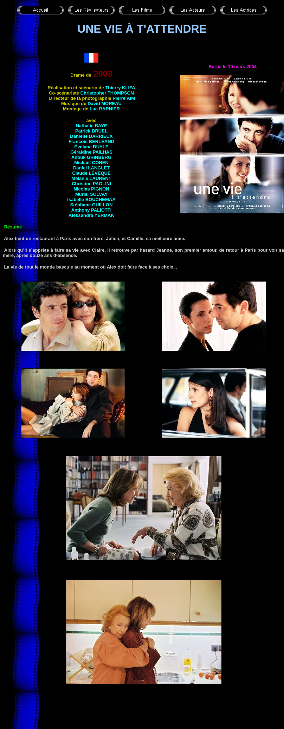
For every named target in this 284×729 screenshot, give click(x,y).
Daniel (91, 167)
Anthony (91, 210)
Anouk (91, 157)
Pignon (100, 189)
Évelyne (92, 146)
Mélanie (91, 178)
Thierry (120, 87)
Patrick (91, 131)
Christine (91, 183)
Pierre (123, 98)
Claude (91, 173)
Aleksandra (91, 215)
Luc (105, 108)
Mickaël (91, 162)
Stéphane (91, 204)
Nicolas (82, 189)
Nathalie (91, 125)
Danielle (91, 136)
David (105, 103)
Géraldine (91, 152)
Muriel (91, 194)
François (91, 141)
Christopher (107, 93)
